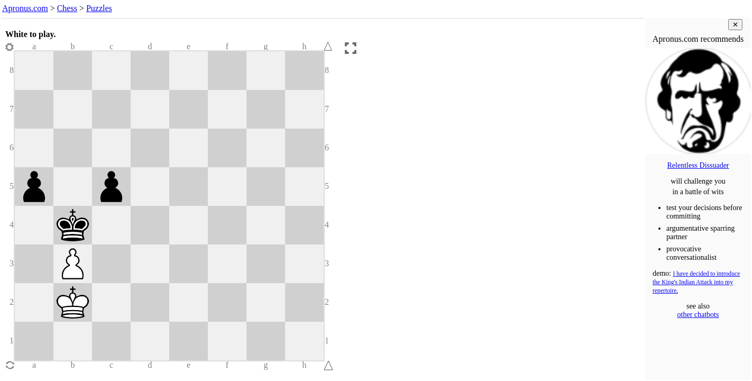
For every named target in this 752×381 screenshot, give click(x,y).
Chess (67, 8)
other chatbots (698, 315)
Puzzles (99, 8)
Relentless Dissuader (698, 165)
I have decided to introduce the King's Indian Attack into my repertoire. (696, 282)
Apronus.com (25, 8)
